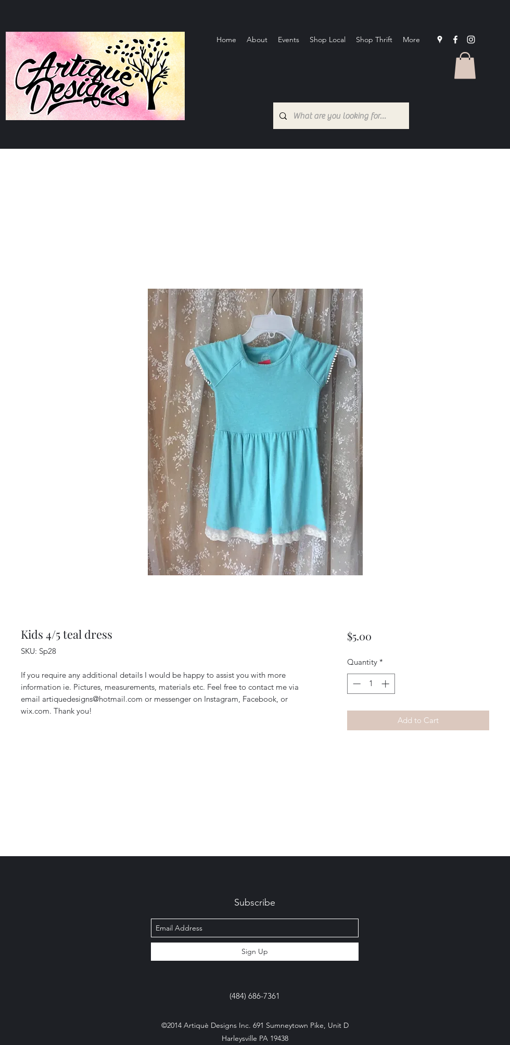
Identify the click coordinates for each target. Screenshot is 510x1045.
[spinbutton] (370, 683)
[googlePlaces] (440, 39)
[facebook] (455, 39)
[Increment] (386, 683)
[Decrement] (356, 683)
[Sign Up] (255, 952)
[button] (465, 65)
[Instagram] (471, 39)
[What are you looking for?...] (340, 115)
